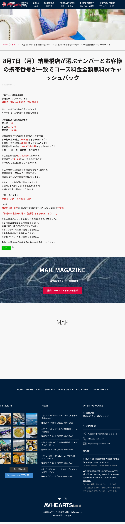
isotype (68, 515)
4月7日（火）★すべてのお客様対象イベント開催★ (59, 430)
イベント (6, 248)
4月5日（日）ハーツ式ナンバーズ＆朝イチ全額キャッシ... (59, 470)
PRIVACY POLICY (107, 5)
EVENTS (29, 390)
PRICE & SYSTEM (67, 5)
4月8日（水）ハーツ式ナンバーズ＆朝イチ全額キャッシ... (59, 417)
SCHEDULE (49, 5)
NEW (45, 423)
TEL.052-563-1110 (96, 437)
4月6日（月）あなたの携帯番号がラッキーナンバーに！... (59, 444)
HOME (20, 390)
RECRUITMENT (87, 5)
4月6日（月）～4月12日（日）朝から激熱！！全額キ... (58, 457)
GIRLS (36, 5)
